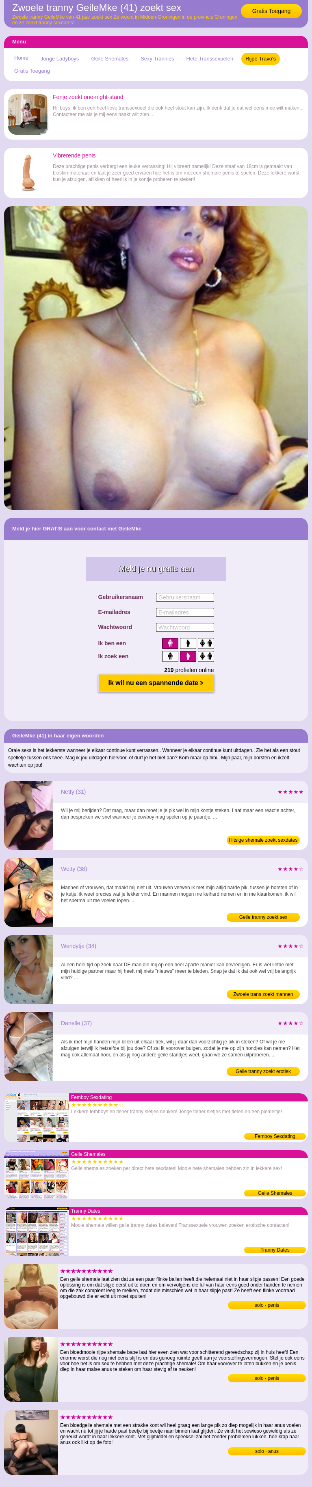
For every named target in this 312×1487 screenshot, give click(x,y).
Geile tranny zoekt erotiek (263, 1071)
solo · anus (267, 1451)
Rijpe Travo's (260, 59)
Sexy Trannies (157, 59)
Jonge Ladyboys (60, 59)
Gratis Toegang (271, 11)
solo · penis (267, 1305)
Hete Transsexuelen (210, 59)
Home (21, 58)
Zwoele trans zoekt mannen (263, 994)
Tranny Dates (275, 1250)
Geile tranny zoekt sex (263, 917)
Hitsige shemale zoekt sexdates (263, 840)
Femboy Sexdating (275, 1136)
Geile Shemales (109, 59)
